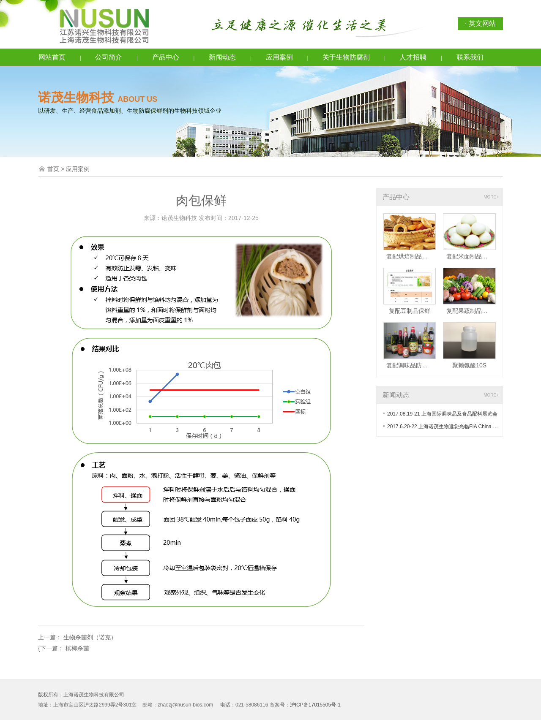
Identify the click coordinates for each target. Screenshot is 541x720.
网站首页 (52, 57)
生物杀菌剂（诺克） (90, 637)
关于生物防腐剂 (346, 57)
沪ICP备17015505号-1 (315, 705)
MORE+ (491, 197)
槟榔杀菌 (77, 648)
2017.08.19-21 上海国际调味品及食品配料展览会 (442, 414)
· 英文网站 (480, 23)
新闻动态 (222, 57)
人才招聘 (412, 57)
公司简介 (108, 57)
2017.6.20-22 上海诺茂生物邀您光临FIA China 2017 (445, 426)
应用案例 (279, 57)
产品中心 (165, 57)
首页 (53, 169)
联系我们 (470, 57)
